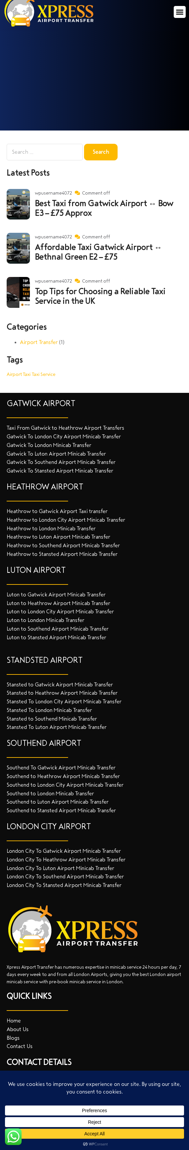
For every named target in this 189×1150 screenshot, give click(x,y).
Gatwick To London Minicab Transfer (49, 445)
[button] (180, 12)
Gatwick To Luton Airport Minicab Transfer (56, 454)
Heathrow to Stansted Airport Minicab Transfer (62, 554)
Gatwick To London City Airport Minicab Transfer (64, 436)
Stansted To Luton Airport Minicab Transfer (57, 727)
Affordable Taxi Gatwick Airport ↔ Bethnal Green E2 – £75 (98, 252)
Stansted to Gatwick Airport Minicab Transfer (60, 684)
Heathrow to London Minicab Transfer (51, 528)
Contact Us (20, 1046)
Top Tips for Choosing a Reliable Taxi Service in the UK (100, 296)
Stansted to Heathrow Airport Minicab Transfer (62, 693)
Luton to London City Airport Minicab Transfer (60, 611)
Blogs (13, 1038)
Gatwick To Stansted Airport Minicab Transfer (60, 471)
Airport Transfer (39, 342)
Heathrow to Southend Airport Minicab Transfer (63, 545)
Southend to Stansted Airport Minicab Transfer (61, 810)
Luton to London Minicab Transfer (45, 620)
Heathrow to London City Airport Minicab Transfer (66, 520)
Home (14, 1020)
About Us (18, 1029)
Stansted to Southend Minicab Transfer (52, 719)
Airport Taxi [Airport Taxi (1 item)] (19, 374)
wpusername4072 (53, 193)
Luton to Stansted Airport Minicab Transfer (56, 637)
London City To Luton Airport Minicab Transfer (60, 868)
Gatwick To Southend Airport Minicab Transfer (61, 462)
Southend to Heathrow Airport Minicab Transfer (63, 776)
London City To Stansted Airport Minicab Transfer (64, 885)
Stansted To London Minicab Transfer (49, 710)
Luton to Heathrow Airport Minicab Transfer (58, 603)
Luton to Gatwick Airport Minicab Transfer (56, 594)
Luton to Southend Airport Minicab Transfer (58, 629)
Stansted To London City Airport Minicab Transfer (64, 701)
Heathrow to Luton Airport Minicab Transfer (58, 537)
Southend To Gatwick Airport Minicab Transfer (61, 767)
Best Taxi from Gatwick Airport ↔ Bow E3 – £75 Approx (104, 208)
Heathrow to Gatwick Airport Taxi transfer (57, 511)
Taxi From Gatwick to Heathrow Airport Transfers (65, 428)
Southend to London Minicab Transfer (50, 793)
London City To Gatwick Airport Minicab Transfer (64, 851)
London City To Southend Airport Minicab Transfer (65, 876)
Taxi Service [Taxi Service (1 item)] (43, 374)
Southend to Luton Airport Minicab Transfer (58, 802)
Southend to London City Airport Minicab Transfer (65, 785)
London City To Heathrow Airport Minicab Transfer (66, 859)
